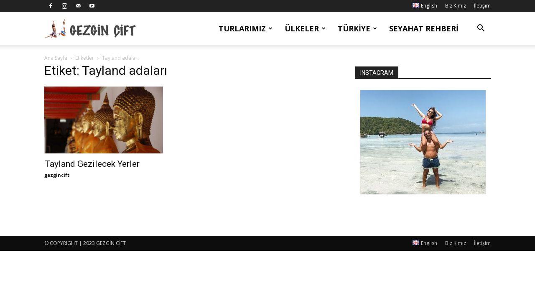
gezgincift (56, 175)
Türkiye (357, 28)
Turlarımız (246, 28)
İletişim (482, 5)
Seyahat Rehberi (424, 28)
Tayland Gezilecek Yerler (92, 164)
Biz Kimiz (455, 5)
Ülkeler (305, 28)
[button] (481, 29)
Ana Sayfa (55, 57)
